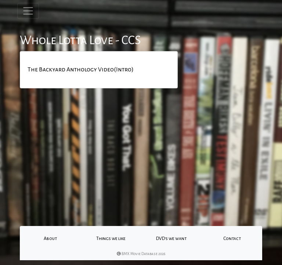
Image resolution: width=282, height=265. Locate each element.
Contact (232, 238)
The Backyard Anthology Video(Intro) (81, 69)
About (50, 238)
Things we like (111, 238)
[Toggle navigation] (28, 11)
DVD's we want (171, 238)
